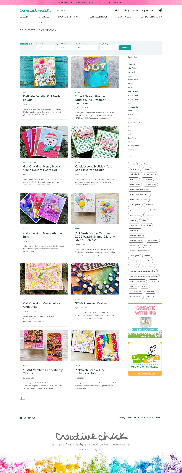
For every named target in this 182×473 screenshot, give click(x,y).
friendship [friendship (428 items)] (149, 205)
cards (26, 92)
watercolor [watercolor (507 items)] (150, 291)
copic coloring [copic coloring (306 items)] (151, 174)
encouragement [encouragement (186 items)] (135, 205)
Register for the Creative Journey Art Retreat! (101, 2)
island (130, 111)
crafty (130, 87)
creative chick (133, 91)
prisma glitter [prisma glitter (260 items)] (134, 256)
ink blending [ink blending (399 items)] (134, 225)
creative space (133, 99)
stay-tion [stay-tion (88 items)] (153, 281)
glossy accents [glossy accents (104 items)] (135, 215)
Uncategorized (133, 146)
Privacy (121, 417)
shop (117, 10)
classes (130, 84)
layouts (130, 115)
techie (130, 134)
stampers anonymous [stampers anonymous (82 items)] (137, 281)
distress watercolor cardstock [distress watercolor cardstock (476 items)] (140, 189)
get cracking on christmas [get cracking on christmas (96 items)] (138, 210)
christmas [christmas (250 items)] (144, 164)
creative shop (133, 95)
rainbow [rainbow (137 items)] (147, 256)
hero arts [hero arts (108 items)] (133, 220)
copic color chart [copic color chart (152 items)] (135, 174)
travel (130, 142)
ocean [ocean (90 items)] (146, 246)
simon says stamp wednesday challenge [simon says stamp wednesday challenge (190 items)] (144, 276)
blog (126, 10)
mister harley (133, 118)
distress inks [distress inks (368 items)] (147, 179)
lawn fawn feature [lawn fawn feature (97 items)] (136, 240)
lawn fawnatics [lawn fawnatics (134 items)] (135, 230)
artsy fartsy (132, 68)
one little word (134, 122)
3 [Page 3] (24, 398)
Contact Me (149, 417)
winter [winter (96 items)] (149, 297)
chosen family (133, 80)
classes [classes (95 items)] (147, 169)
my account (148, 10)
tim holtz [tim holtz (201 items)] (145, 286)
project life (132, 130)
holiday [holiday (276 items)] (144, 220)
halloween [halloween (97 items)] (149, 215)
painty (130, 126)
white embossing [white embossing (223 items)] (135, 297)
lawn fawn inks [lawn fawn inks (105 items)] (153, 240)
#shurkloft (132, 64)
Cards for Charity (151, 16)
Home (22, 23)
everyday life (133, 107)
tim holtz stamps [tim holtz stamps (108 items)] (135, 291)
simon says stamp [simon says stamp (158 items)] (147, 266)
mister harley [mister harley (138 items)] (134, 246)
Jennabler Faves (99, 16)
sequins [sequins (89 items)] (132, 266)
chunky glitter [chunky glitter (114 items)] (134, 169)
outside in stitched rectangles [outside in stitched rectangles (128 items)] (140, 251)
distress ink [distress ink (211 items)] (134, 179)
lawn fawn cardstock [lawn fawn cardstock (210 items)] (137, 235)
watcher (131, 149)
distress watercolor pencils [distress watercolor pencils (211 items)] (139, 195)
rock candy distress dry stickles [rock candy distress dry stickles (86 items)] (140, 261)
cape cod (131, 72)
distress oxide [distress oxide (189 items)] (135, 184)
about (135, 10)
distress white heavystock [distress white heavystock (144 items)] (138, 200)
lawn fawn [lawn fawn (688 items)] (147, 225)
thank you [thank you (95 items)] (133, 286)
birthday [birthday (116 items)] (132, 164)
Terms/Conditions (134, 417)
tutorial (33, 162)
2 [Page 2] (22, 398)
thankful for (132, 138)
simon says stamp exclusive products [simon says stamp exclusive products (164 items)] (142, 271)
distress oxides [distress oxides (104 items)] (150, 184)
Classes (24, 16)
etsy (129, 103)
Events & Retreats (69, 16)
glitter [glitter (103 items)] (155, 210)
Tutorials (43, 16)
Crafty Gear (125, 16)
